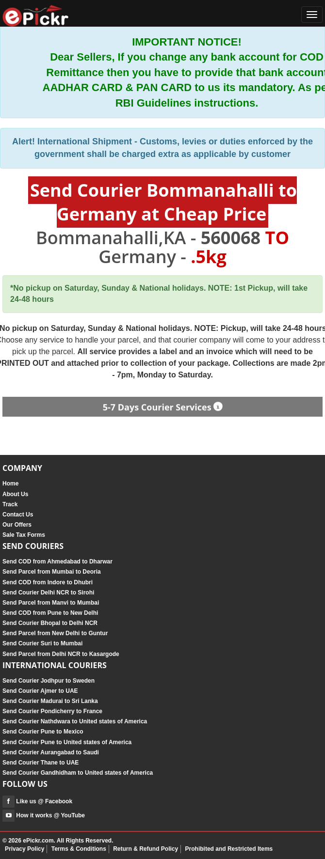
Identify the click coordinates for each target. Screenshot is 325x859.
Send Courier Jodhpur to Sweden (48, 680)
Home (10, 483)
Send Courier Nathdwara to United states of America (74, 721)
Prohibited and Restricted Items (229, 848)
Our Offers (17, 524)
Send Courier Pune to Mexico (42, 731)
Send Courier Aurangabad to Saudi (50, 752)
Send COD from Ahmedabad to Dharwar (57, 561)
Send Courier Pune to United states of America (66, 742)
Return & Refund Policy (145, 848)
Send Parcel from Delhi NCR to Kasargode (60, 654)
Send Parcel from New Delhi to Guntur (55, 633)
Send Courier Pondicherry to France (52, 711)
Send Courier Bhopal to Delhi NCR (50, 623)
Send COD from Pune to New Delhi (50, 612)
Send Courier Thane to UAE (40, 762)
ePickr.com (38, 840)
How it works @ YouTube (43, 815)
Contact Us (17, 514)
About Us (15, 494)
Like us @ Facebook (37, 801)
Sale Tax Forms (23, 534)
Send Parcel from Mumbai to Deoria (51, 571)
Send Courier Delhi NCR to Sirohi (48, 592)
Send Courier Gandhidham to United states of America (77, 772)
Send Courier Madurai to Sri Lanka (50, 701)
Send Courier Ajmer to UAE (40, 690)
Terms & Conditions (78, 848)
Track (9, 504)
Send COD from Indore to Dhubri (47, 582)
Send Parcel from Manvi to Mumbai (50, 602)
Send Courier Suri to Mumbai (42, 643)
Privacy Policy (24, 848)
